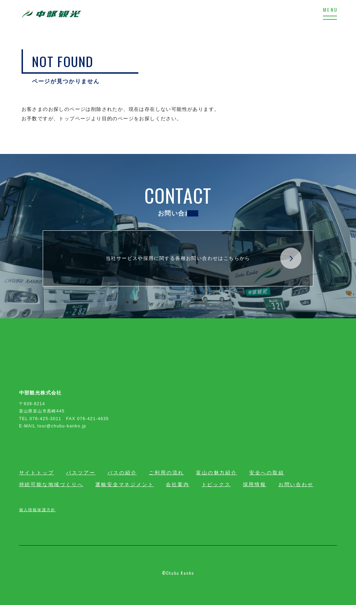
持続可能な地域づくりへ (51, 484)
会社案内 (177, 484)
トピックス (216, 484)
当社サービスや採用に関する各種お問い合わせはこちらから (203, 258)
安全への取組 (266, 472)
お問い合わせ (296, 484)
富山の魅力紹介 (216, 472)
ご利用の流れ (166, 472)
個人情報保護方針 (37, 509)
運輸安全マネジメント (124, 484)
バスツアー (80, 472)
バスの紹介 (122, 472)
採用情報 (254, 484)
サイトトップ (36, 472)
